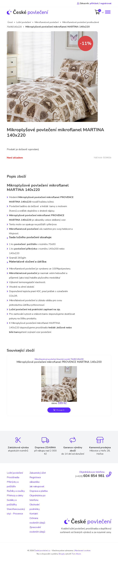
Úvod (10, 22)
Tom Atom (76, 554)
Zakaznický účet (38, 473)
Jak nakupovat (37, 486)
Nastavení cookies (83, 550)
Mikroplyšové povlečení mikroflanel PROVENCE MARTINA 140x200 (59, 362)
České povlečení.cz (42, 550)
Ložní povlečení (23, 22)
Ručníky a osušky (16, 491)
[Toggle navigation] (107, 12)
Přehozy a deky (15, 495)
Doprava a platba (39, 491)
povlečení (27, 12)
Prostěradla (13, 477)
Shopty (62, 554)
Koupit (59, 410)
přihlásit (94, 3)
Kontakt (34, 513)
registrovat (105, 3)
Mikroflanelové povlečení (47, 22)
